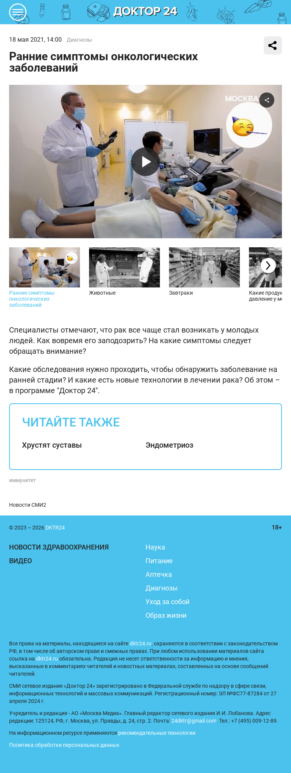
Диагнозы (79, 40)
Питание (159, 561)
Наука (155, 547)
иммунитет (22, 480)
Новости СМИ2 (27, 505)
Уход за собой (167, 602)
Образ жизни (166, 615)
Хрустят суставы (52, 445)
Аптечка (159, 574)
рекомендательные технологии (157, 733)
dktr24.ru (141, 643)
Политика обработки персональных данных (64, 745)
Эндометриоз (169, 445)
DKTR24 (145, 12)
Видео (20, 561)
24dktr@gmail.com (193, 721)
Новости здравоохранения (59, 547)
